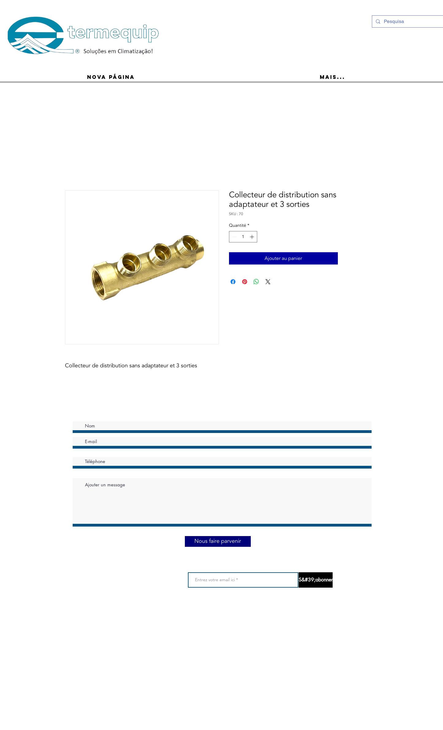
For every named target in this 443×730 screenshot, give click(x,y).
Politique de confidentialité (234, 612)
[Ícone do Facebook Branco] (422, 21)
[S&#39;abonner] (316, 580)
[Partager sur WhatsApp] (256, 281)
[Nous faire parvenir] (218, 541)
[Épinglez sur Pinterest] (244, 281)
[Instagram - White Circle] (414, 21)
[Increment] (252, 236)
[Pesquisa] (407, 21)
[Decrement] (234, 236)
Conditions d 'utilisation (184, 612)
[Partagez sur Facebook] (233, 281)
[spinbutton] (243, 236)
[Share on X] (268, 281)
